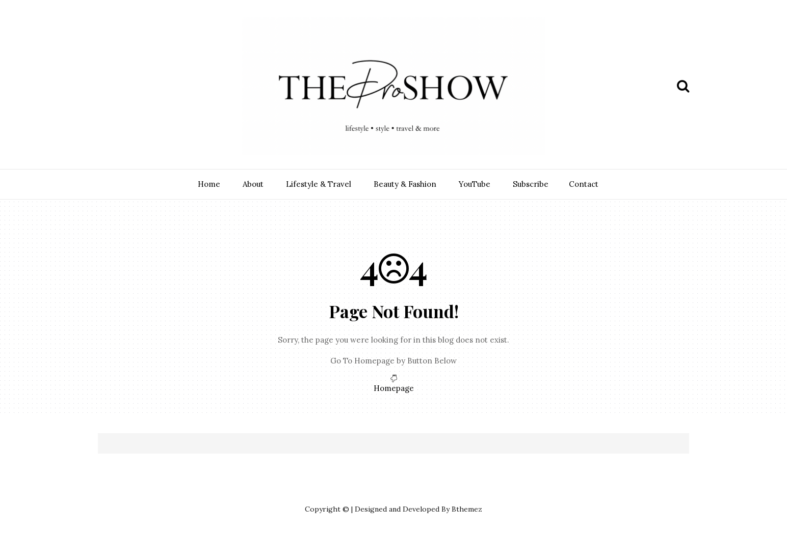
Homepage (394, 388)
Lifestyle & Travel (318, 184)
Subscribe (530, 184)
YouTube (474, 184)
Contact (583, 184)
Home (209, 184)
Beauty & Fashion (405, 184)
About (253, 184)
